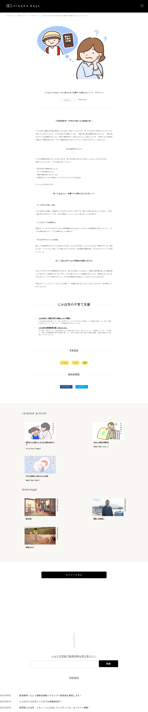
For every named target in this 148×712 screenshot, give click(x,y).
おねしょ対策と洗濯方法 (101, 442)
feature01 (57, 539)
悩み (100, 446)
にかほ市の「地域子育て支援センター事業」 (55, 318)
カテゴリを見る (74, 585)
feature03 (125, 506)
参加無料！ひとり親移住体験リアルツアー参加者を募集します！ (50, 706)
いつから (64, 363)
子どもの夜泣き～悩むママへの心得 (37, 476)
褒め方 (38, 448)
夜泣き (37, 480)
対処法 (96, 446)
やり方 (28, 448)
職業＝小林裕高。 (99, 520)
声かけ (33, 448)
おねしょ (105, 446)
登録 (108, 674)
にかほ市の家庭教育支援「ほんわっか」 (53, 328)
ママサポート (34, 15)
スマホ (75, 363)
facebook (66, 386)
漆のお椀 (28, 520)
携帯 (84, 363)
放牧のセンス (30, 553)
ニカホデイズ (10, 15)
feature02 (57, 506)
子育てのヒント (22, 15)
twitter (82, 386)
